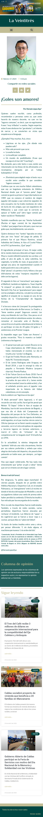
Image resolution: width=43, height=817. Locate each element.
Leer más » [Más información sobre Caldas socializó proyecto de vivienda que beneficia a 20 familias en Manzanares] (8, 717)
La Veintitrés (21, 21)
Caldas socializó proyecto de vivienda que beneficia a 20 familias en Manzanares (20, 696)
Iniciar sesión (35, 814)
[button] (11, 30)
